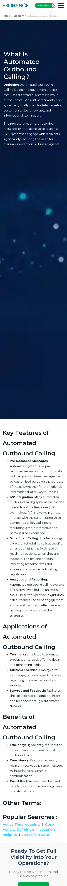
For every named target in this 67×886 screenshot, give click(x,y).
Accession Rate (35, 835)
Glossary (18, 15)
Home (6, 15)
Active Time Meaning (22, 824)
